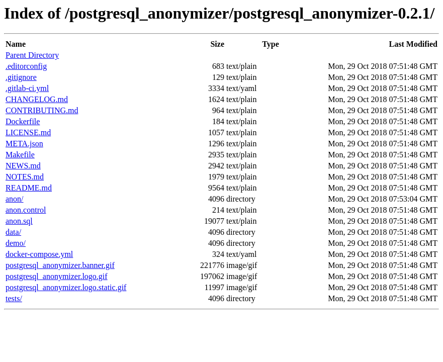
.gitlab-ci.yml (27, 88)
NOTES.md (25, 176)
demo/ (16, 243)
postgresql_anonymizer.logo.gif (57, 276)
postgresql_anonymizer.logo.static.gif (66, 287)
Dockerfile (23, 121)
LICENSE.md (28, 132)
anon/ (15, 199)
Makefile (20, 154)
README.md (29, 188)
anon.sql (19, 221)
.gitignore (21, 77)
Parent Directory (32, 55)
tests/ (14, 298)
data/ (13, 232)
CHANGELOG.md (37, 99)
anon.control (26, 210)
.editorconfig (26, 66)
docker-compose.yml (39, 254)
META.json (24, 143)
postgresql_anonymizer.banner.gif (60, 265)
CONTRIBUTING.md (42, 110)
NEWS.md (23, 165)
